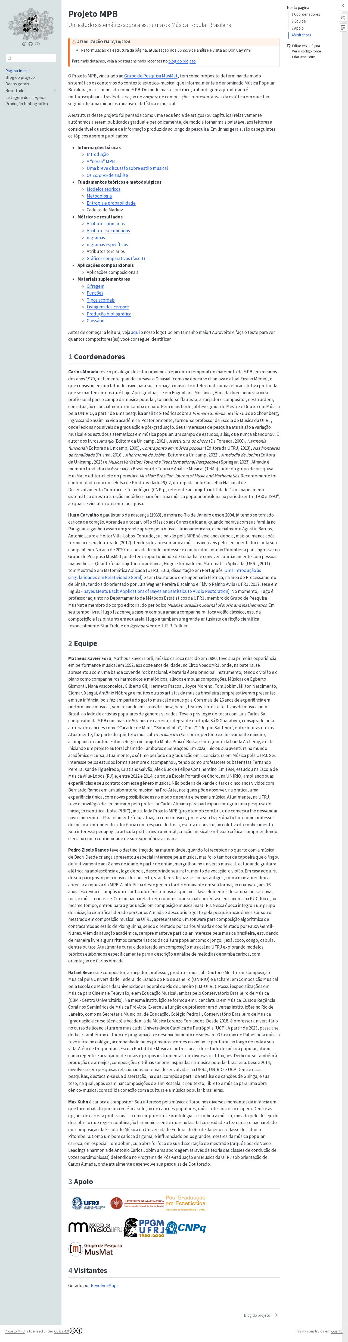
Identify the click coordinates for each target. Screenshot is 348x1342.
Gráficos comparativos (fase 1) (116, 258)
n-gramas (96, 237)
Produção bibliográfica (109, 314)
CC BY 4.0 (68, 1331)
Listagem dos (108, 307)
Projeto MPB (15, 1331)
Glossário (95, 321)
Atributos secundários (108, 231)
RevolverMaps (105, 1285)
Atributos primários (106, 224)
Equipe (298, 21)
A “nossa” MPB (101, 161)
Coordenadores (305, 14)
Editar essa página (303, 45)
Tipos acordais (101, 300)
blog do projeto (182, 61)
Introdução (98, 154)
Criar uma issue (301, 57)
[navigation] (28, 84)
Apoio (297, 28)
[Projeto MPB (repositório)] (30, 44)
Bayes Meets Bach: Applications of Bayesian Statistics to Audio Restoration (155, 591)
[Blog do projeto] (261, 1315)
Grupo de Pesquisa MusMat (151, 76)
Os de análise (107, 175)
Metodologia (99, 196)
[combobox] (31, 58)
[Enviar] (9, 58)
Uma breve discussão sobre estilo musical (127, 168)
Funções (95, 293)
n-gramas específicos (107, 245)
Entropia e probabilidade (111, 203)
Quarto (337, 1331)
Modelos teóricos (103, 189)
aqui (135, 332)
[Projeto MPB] (24, 44)
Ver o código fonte (304, 51)
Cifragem (95, 286)
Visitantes (301, 34)
